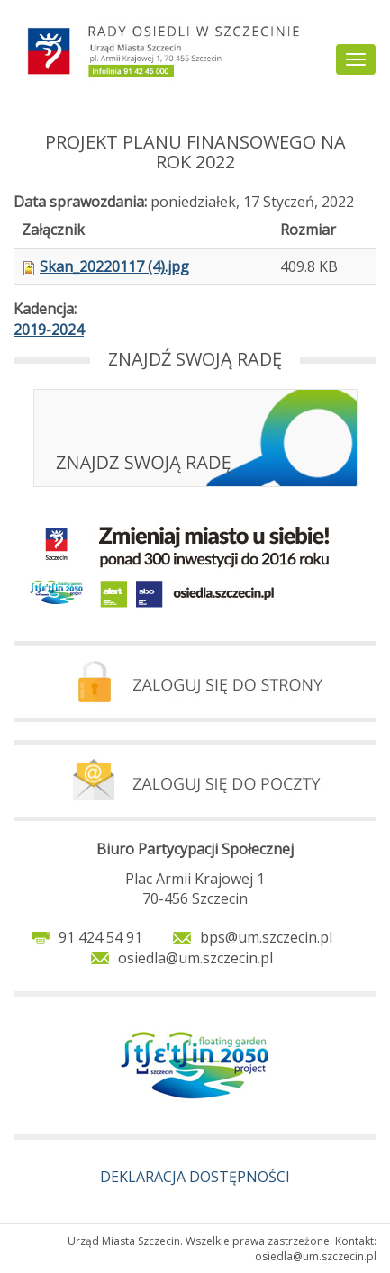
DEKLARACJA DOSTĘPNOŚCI (195, 1177)
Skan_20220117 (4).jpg (114, 266)
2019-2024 (49, 329)
